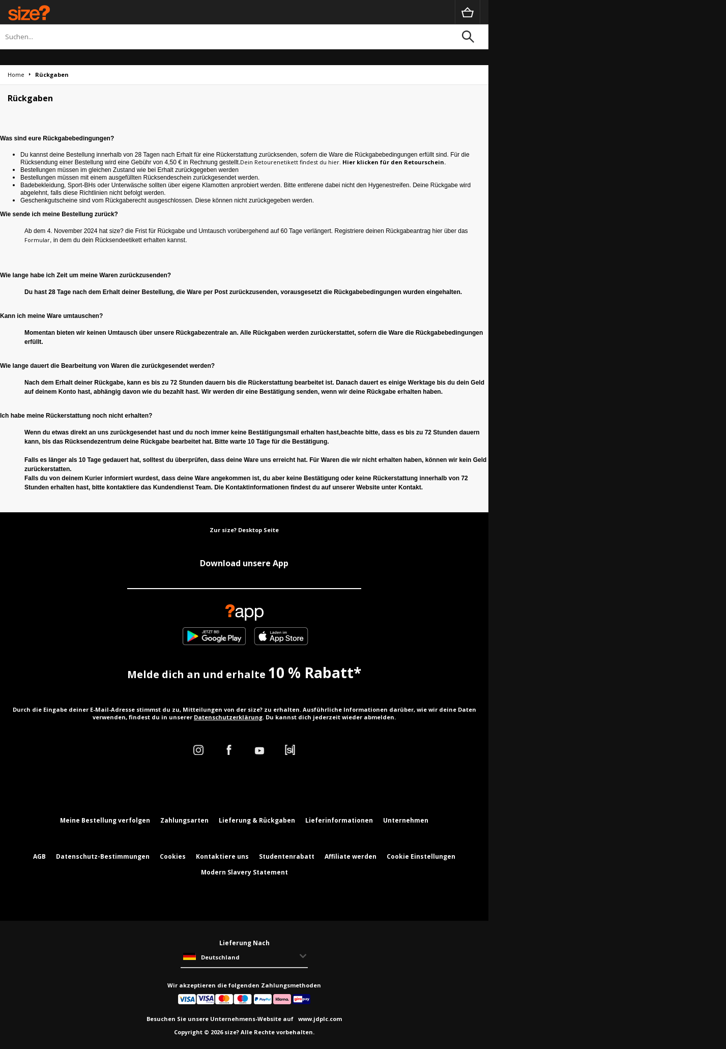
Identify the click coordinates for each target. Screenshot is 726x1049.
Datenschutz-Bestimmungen (103, 856)
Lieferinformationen (339, 820)
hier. (335, 162)
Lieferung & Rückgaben (257, 820)
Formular (37, 240)
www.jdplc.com (319, 1019)
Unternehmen (405, 820)
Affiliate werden (350, 856)
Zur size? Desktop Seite (244, 530)
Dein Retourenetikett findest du (284, 162)
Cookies (173, 856)
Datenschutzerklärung (228, 717)
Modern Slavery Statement (244, 872)
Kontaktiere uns (222, 856)
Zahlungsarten (184, 820)
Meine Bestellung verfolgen (105, 820)
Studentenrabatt (286, 856)
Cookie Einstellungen (421, 856)
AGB (39, 856)
